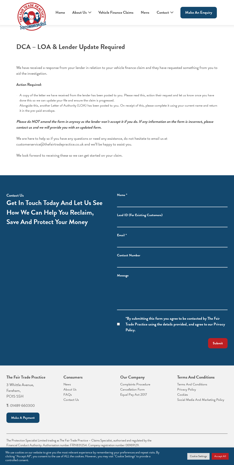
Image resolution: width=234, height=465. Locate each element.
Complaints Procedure (135, 384)
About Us (79, 12)
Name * (122, 200)
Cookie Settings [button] (198, 456)
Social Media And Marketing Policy (200, 399)
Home (60, 12)
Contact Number (128, 260)
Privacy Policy (186, 389)
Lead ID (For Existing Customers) (139, 220)
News (145, 12)
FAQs (67, 394)
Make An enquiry (198, 12)
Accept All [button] (220, 456)
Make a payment (23, 417)
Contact (163, 12)
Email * (122, 240)
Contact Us (71, 399)
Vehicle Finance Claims (116, 12)
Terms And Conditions (192, 384)
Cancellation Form (132, 389)
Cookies (182, 394)
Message (123, 280)
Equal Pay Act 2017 (133, 394)
